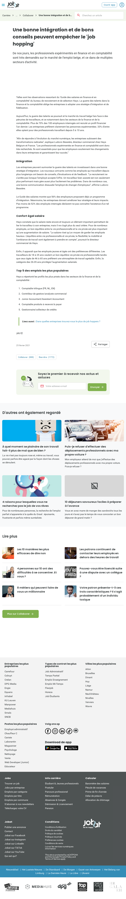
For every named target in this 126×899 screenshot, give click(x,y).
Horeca (48, 694)
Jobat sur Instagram (15, 841)
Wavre (88, 708)
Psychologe (11, 752)
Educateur (10, 768)
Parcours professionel (56, 794)
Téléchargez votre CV (15, 810)
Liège (88, 688)
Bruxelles (90, 675)
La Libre (74, 875)
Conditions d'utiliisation (55, 829)
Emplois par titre (13, 798)
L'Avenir (85, 875)
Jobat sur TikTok (13, 850)
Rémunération (52, 798)
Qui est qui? (11, 858)
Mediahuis (10, 711)
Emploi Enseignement (56, 682)
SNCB (8, 719)
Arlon (88, 671)
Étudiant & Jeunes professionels (62, 785)
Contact (9, 833)
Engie (7, 690)
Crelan (8, 682)
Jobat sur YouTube (14, 854)
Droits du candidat (53, 832)
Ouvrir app (109, 4)
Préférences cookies (54, 842)
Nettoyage (10, 756)
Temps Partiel (52, 678)
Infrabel (9, 698)
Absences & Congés (55, 802)
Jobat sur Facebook (15, 837)
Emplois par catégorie (16, 794)
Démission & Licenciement (59, 806)
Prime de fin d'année (96, 794)
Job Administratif (54, 673)
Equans (8, 694)
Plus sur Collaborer (18, 616)
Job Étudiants (52, 698)
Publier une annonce (15, 829)
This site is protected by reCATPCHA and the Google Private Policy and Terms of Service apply (61, 859)
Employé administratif (16, 731)
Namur (88, 692)
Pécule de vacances (95, 790)
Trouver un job (12, 785)
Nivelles (89, 700)
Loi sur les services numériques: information (59, 850)
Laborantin (10, 744)
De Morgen (69, 872)
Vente (7, 760)
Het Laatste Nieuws (32, 872)
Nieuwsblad (12, 872)
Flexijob (49, 690)
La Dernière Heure (57, 875)
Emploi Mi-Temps (54, 686)
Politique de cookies (54, 836)
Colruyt (8, 678)
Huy (87, 683)
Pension (49, 810)
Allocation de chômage (97, 802)
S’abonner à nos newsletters (19, 806)
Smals (8, 715)
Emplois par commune (16, 802)
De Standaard (53, 872)
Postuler (49, 790)
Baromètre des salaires (97, 785)
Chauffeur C (11, 735)
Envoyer (93, 387)
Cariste (8, 739)
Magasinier (10, 748)
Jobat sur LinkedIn (14, 846)
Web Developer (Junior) (17, 764)
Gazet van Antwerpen (89, 872)
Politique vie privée (53, 839)
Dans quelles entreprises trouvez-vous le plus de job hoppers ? (68, 321)
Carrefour (9, 673)
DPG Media (10, 686)
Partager (100, 344)
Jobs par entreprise (15, 790)
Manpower (10, 706)
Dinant (88, 679)
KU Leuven (10, 702)
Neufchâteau (92, 696)
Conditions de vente (54, 845)
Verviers (89, 704)
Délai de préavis (93, 798)
